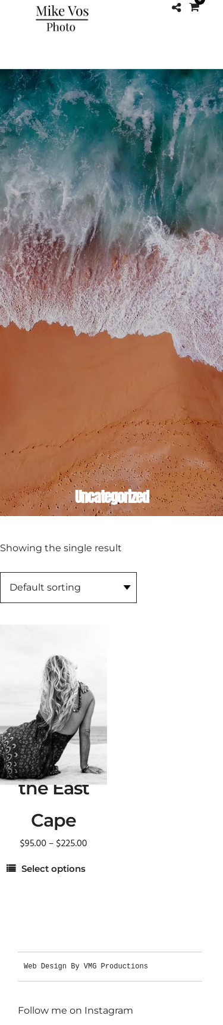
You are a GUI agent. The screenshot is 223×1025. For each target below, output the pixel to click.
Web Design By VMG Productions (86, 966)
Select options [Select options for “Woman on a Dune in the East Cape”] (53, 868)
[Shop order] (68, 587)
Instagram (108, 1010)
